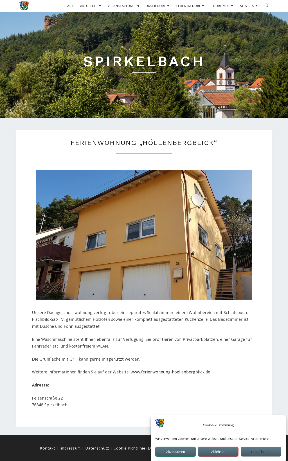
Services (247, 6)
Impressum (70, 448)
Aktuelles (88, 6)
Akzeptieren (175, 456)
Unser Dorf (156, 6)
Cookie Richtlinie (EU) (134, 448)
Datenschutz (97, 448)
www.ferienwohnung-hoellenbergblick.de (170, 372)
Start (68, 6)
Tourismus (220, 6)
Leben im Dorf (188, 6)
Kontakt (47, 448)
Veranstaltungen (123, 6)
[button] (266, 5)
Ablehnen (218, 456)
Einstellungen (261, 456)
